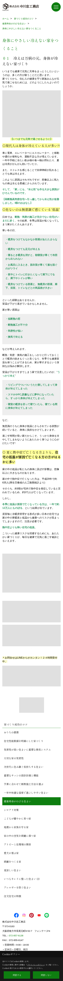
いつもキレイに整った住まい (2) (22, 879)
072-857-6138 (16, 935)
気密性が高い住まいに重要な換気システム (27, 749)
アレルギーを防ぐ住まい (17, 887)
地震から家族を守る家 (16, 827)
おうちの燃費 (11, 732)
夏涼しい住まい (12, 870)
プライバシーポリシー (35, 964)
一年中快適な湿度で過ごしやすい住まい (26, 792)
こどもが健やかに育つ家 (17, 818)
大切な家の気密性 (14, 758)
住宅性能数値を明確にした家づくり (23, 741)
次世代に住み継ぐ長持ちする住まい (23, 767)
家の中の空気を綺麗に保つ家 (20, 836)
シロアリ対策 (11, 810)
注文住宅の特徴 (12, 896)
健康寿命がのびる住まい (17, 801)
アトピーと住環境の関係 (17, 844)
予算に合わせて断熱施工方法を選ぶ (23, 784)
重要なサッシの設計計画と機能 (21, 775)
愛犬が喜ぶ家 (11, 853)
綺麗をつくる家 (12, 861)
